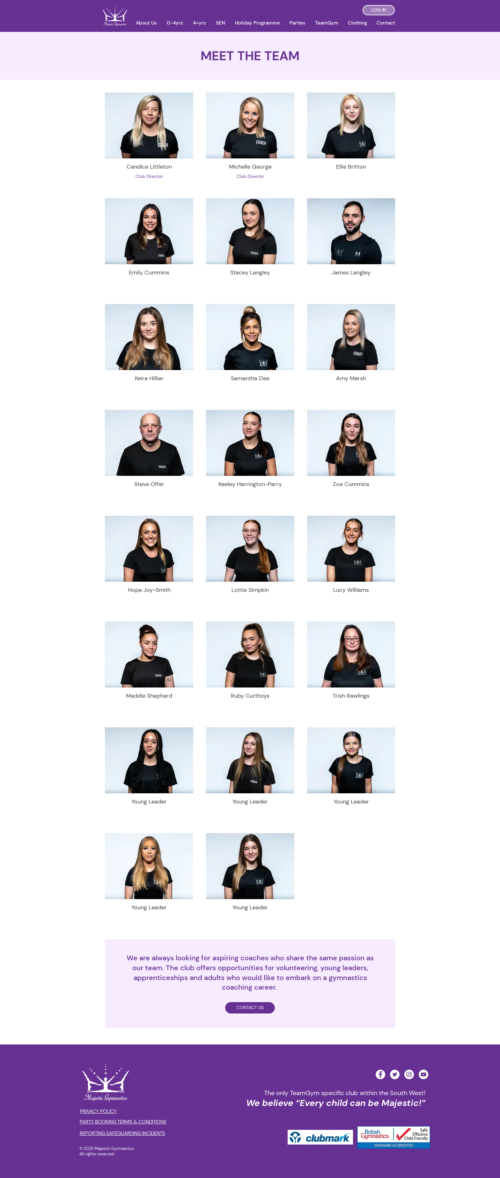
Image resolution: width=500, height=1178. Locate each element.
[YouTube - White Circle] (423, 1074)
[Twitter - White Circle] (395, 1074)
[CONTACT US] (250, 1007)
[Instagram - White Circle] (409, 1074)
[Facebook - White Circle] (380, 1074)
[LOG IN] (379, 10)
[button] (146, 23)
